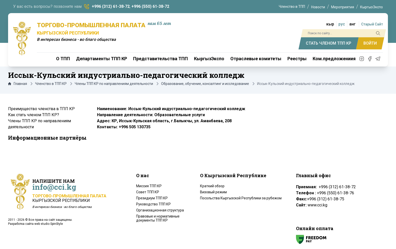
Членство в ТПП (292, 7)
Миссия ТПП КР (149, 186)
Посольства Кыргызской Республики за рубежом (241, 198)
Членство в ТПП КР (51, 84)
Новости (318, 7)
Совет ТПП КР (147, 192)
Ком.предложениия (334, 58)
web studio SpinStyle (48, 224)
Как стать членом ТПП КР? (33, 114)
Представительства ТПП (160, 58)
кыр (330, 24)
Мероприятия (342, 7)
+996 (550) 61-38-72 (150, 6)
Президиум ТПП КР (152, 198)
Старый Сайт (372, 24)
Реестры (297, 58)
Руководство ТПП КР (153, 204)
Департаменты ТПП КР (101, 58)
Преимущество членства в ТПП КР (41, 108)
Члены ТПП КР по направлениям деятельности (114, 84)
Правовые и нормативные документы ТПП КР (158, 218)
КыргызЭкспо (371, 7)
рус (341, 24)
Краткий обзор (212, 186)
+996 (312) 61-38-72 (111, 6)
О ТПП (63, 58)
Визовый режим (213, 192)
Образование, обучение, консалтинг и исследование (205, 84)
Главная (17, 84)
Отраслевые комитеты (255, 58)
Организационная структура (160, 210)
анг (352, 24)
